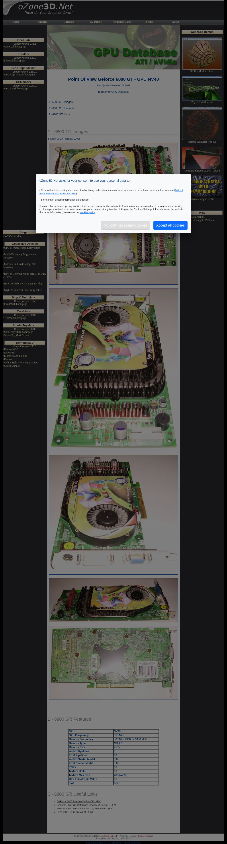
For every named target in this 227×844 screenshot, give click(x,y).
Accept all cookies (170, 225)
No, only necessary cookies (125, 225)
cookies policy (87, 212)
